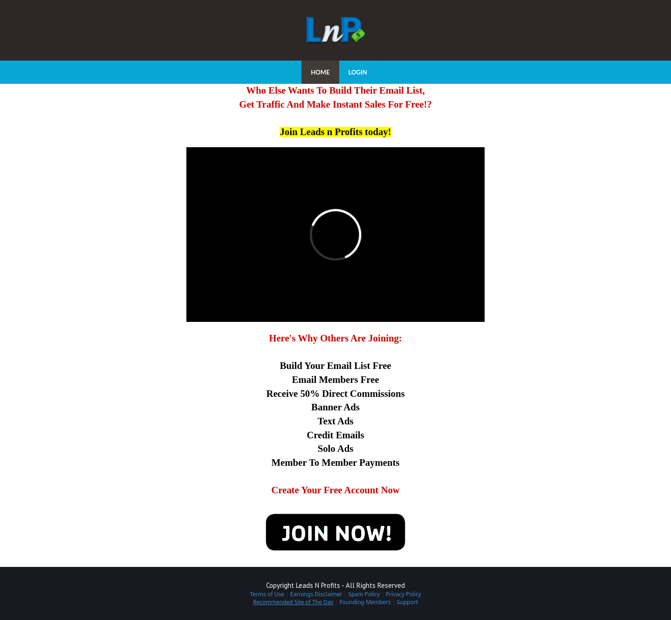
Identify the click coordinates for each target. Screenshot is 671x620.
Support (407, 602)
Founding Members (364, 602)
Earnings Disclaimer (316, 594)
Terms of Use (267, 594)
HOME (320, 72)
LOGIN (358, 72)
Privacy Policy (403, 594)
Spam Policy (364, 594)
